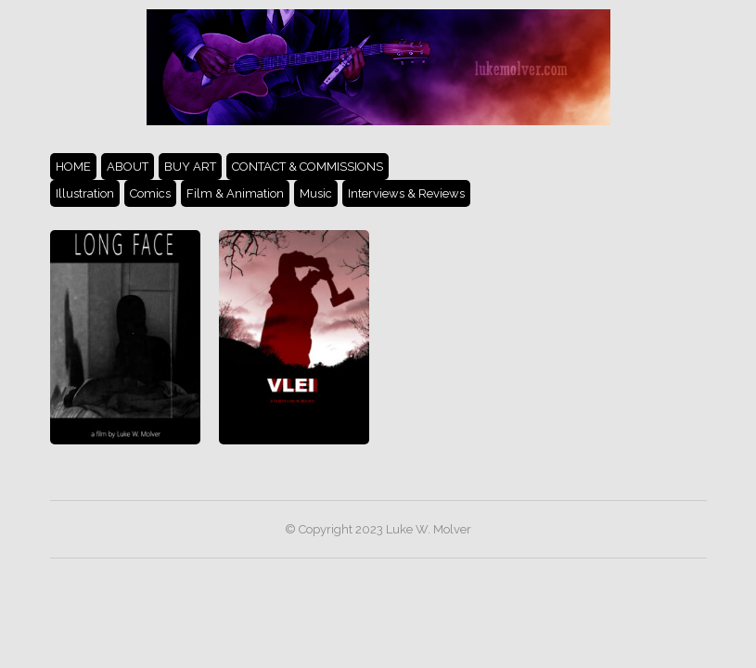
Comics (150, 193)
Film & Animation (235, 193)
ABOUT (127, 166)
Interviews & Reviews (406, 193)
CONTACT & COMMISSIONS (307, 166)
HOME (73, 166)
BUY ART (190, 166)
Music (316, 193)
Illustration (85, 193)
